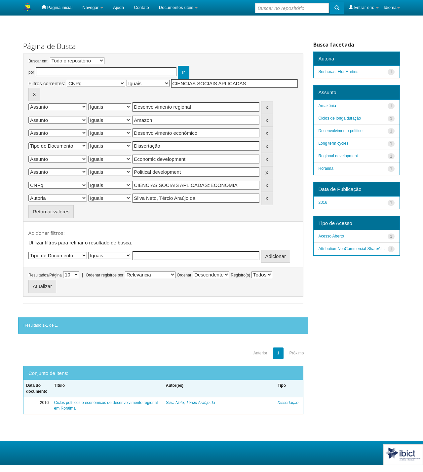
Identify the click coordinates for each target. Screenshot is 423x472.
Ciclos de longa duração (340, 118)
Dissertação (288, 402)
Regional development (338, 156)
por (31, 72)
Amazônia (327, 105)
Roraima (326, 168)
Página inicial (57, 7)
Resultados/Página (45, 275)
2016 (323, 202)
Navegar (92, 7)
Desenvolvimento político (341, 130)
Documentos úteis (178, 7)
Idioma (392, 7)
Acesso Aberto (331, 236)
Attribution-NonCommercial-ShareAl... (352, 248)
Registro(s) (240, 275)
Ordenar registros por (104, 275)
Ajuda (118, 7)
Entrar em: (364, 7)
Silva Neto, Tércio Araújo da (190, 402)
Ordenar (184, 275)
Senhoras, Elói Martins (339, 71)
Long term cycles (334, 143)
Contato (141, 7)
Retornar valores (51, 211)
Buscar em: (38, 61)
